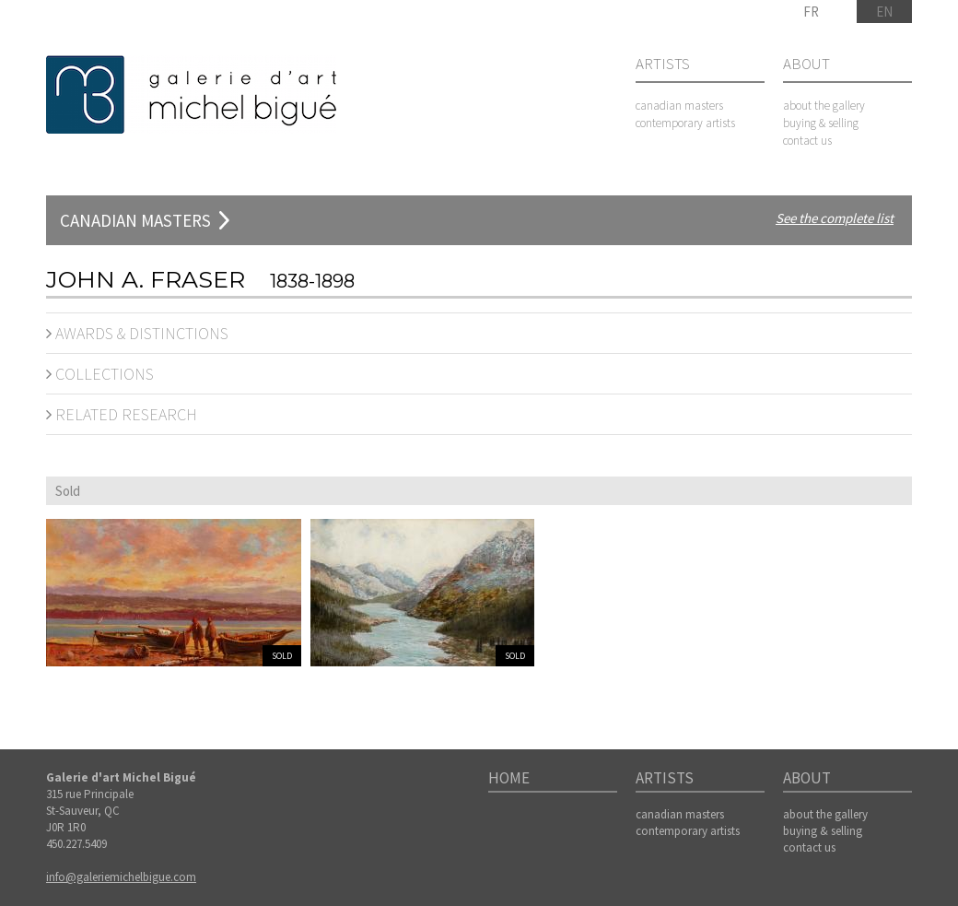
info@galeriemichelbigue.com (121, 877)
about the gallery (824, 105)
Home (509, 779)
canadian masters (679, 105)
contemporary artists (685, 123)
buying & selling (821, 123)
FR (811, 11)
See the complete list (835, 218)
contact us (807, 140)
